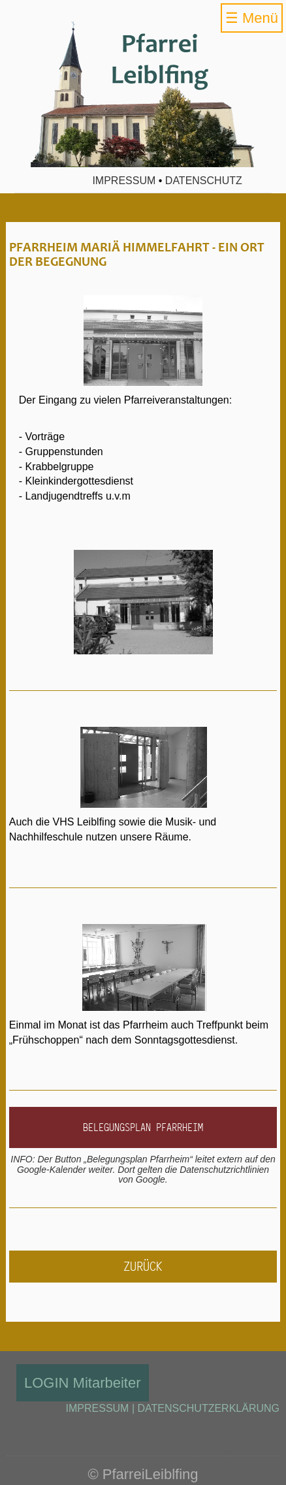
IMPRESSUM (97, 1408)
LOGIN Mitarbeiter (82, 1383)
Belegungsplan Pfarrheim (143, 1127)
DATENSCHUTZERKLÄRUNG (209, 1408)
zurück (143, 1266)
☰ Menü (251, 18)
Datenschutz (203, 180)
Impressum (123, 180)
